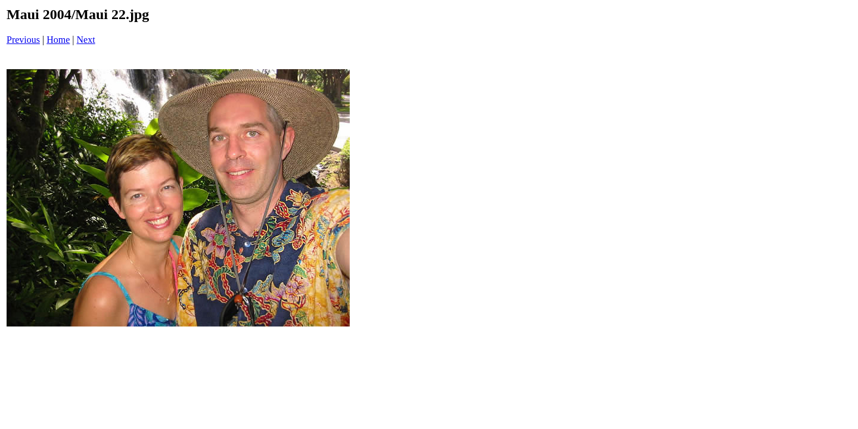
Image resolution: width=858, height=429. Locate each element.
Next (86, 40)
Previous (23, 40)
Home (58, 40)
